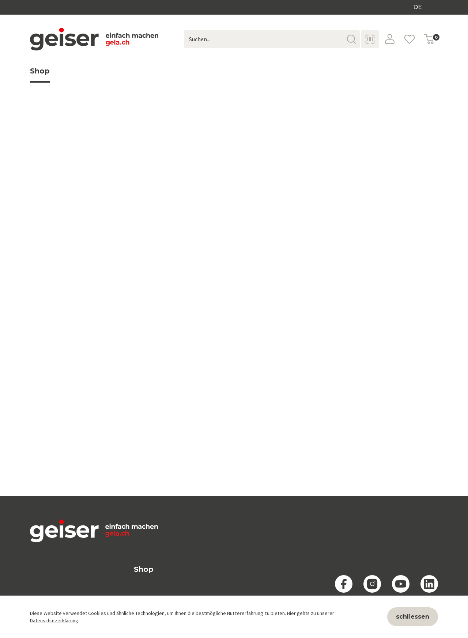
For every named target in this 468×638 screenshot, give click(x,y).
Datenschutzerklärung (54, 620)
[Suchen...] (272, 39)
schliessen (412, 616)
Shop (40, 75)
